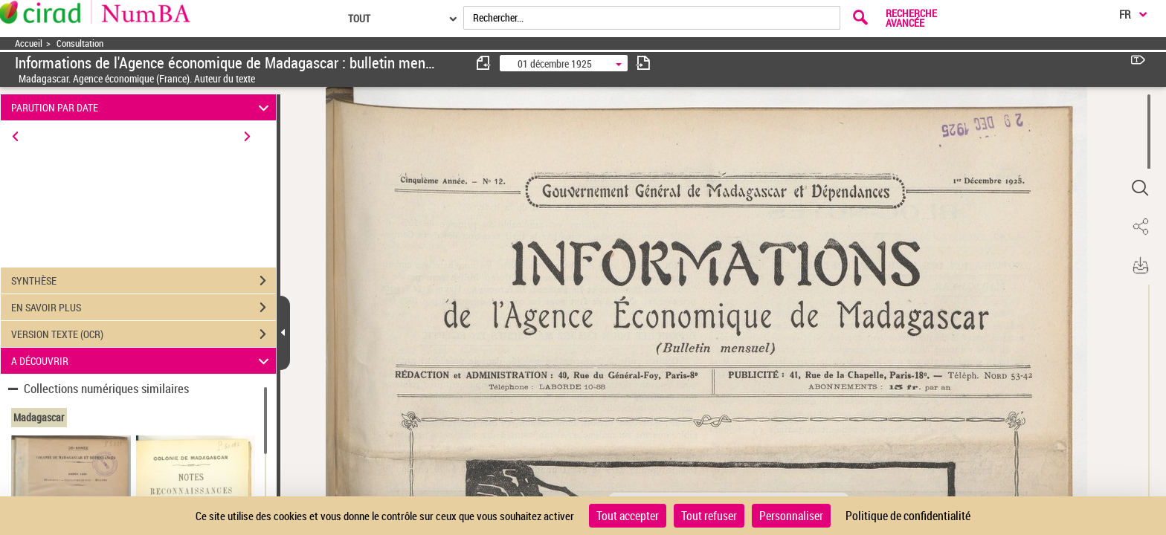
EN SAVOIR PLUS (143, 307)
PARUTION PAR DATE (142, 107)
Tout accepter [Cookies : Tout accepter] (627, 516)
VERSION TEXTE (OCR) (143, 334)
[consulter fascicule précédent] (484, 63)
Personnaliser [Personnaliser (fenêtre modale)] (791, 516)
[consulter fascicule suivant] (643, 63)
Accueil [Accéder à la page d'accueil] (28, 43)
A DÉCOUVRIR (142, 361)
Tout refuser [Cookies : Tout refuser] (709, 516)
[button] (1140, 188)
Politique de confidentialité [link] (907, 516)
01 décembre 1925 (555, 63)
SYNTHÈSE (143, 280)
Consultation (80, 43)
